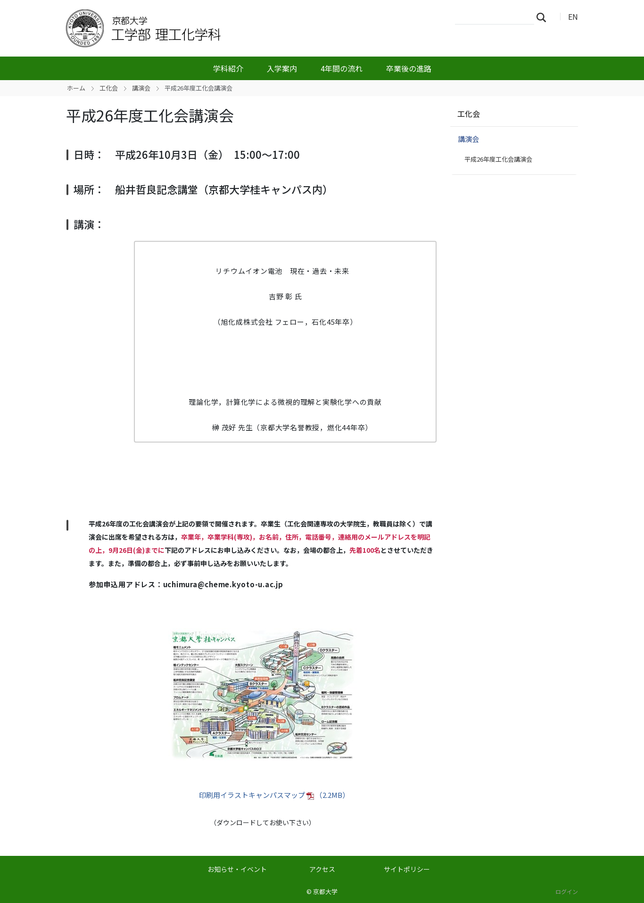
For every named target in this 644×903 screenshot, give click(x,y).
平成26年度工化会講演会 (498, 159)
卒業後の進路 (408, 68)
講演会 (141, 87)
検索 (544, 17)
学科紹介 (228, 68)
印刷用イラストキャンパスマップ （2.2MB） (274, 795)
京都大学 (325, 891)
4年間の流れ (342, 68)
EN (573, 16)
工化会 (108, 87)
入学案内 (282, 68)
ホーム (76, 87)
